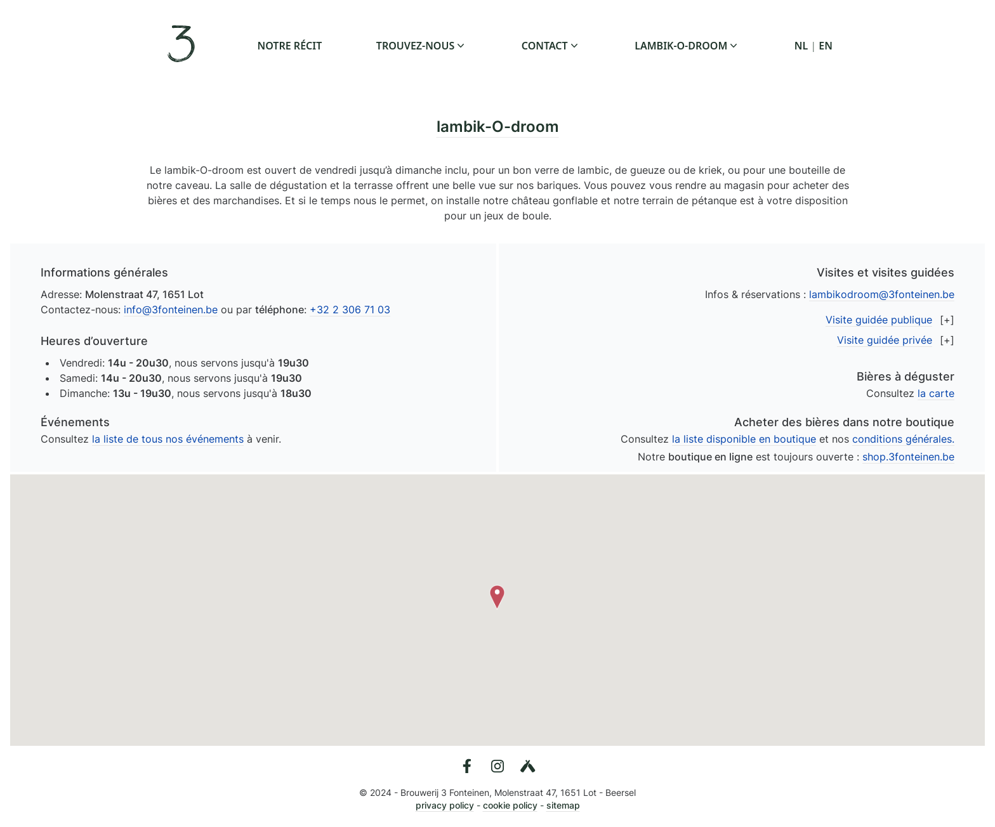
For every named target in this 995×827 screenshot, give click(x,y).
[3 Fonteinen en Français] (182, 45)
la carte (936, 393)
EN (826, 46)
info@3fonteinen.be (171, 309)
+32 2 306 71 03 (350, 309)
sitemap (563, 805)
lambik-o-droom (687, 46)
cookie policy (510, 805)
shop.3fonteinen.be (908, 456)
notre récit (290, 46)
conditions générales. (903, 439)
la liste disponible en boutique (744, 439)
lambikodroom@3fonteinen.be (881, 294)
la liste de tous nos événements (168, 439)
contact (551, 46)
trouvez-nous (421, 46)
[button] (497, 597)
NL (801, 46)
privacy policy (445, 805)
